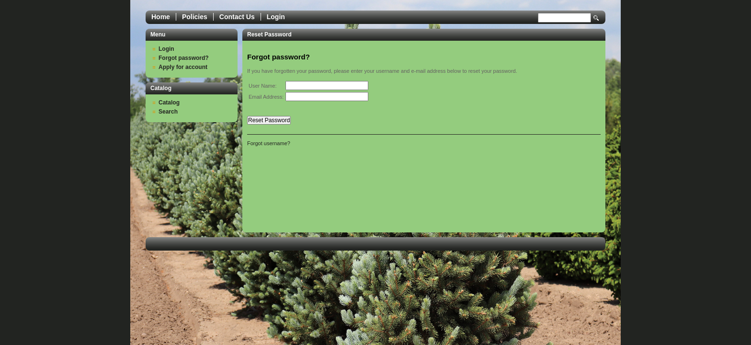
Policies (194, 17)
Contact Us (237, 17)
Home (160, 17)
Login (276, 17)
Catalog (169, 102)
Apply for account (183, 67)
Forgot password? (184, 58)
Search (596, 18)
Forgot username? (268, 143)
